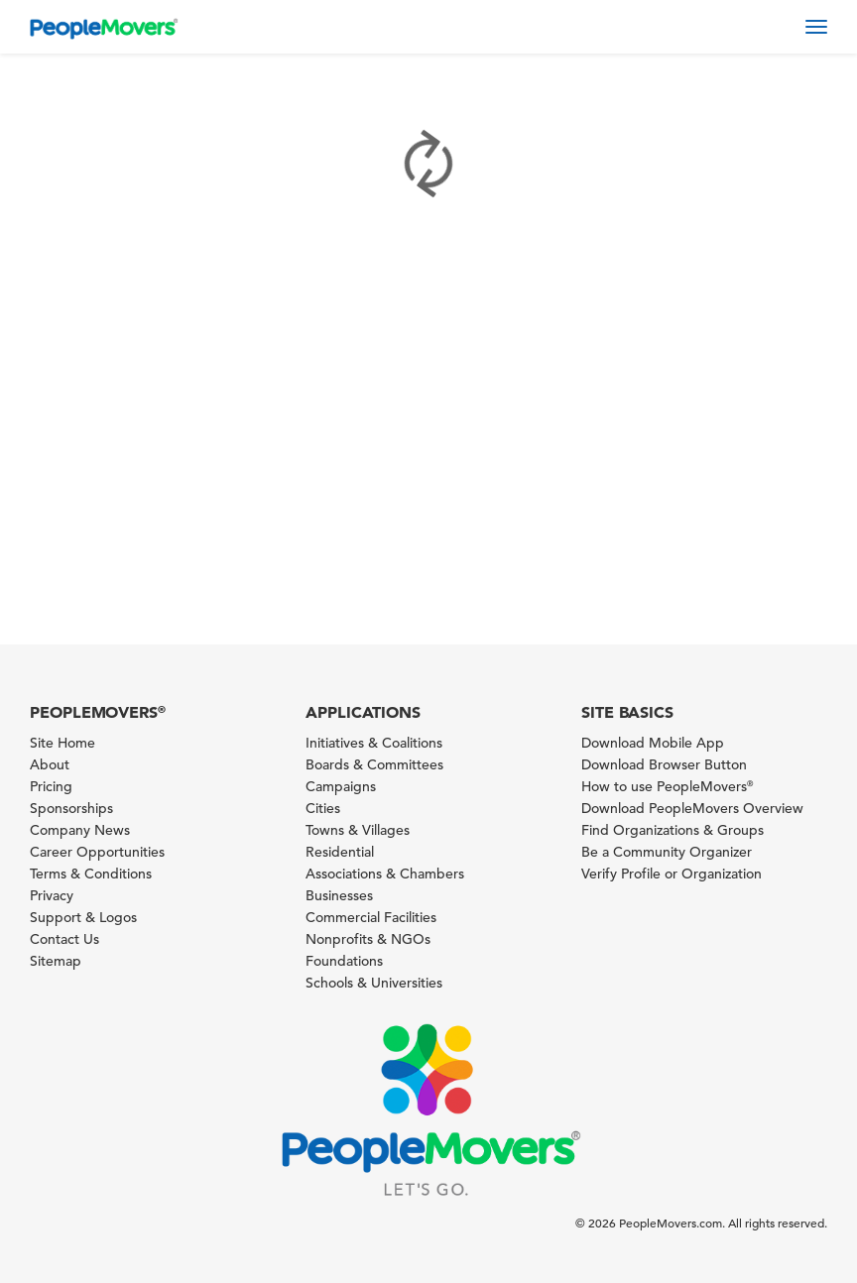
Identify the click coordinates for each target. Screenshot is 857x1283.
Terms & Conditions (91, 873)
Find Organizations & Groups (672, 830)
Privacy (51, 895)
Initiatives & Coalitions (374, 743)
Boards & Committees (374, 764)
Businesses (339, 895)
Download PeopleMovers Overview (692, 808)
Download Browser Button (664, 764)
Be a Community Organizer (666, 852)
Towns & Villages (358, 830)
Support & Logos (83, 917)
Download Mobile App (652, 743)
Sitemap (55, 961)
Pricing (51, 786)
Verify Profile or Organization (671, 873)
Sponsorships (71, 808)
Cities (323, 808)
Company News (80, 830)
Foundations (344, 961)
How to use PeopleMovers (667, 786)
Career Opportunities (97, 852)
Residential (340, 852)
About (49, 764)
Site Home (62, 743)
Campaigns (341, 786)
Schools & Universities (374, 982)
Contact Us (64, 939)
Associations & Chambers (385, 873)
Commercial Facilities (371, 917)
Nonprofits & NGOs (368, 939)
